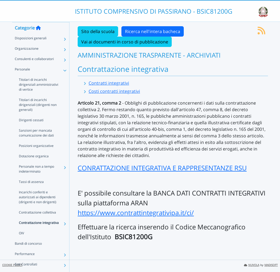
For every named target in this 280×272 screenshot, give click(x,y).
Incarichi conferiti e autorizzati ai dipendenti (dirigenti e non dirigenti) (37, 207)
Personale (22, 80)
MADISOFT (271, 265)
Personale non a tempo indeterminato (36, 179)
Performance (25, 264)
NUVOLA (251, 265)
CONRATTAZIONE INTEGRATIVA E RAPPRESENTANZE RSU (162, 167)
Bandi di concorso (28, 254)
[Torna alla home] (38, 39)
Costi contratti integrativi (114, 91)
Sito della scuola (98, 31)
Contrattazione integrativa (39, 233)
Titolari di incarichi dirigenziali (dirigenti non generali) (38, 115)
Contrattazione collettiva (37, 223)
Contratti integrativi (109, 83)
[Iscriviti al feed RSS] (261, 32)
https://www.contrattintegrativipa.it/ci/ (136, 212)
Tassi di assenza (31, 192)
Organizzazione (27, 59)
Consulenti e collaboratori (34, 69)
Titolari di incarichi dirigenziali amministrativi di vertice (38, 95)
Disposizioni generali (30, 48)
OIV (21, 243)
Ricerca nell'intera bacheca (152, 31)
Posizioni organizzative (36, 156)
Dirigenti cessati (31, 130)
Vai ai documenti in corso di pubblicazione (124, 42)
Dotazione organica (34, 166)
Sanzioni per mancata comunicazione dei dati (36, 143)
